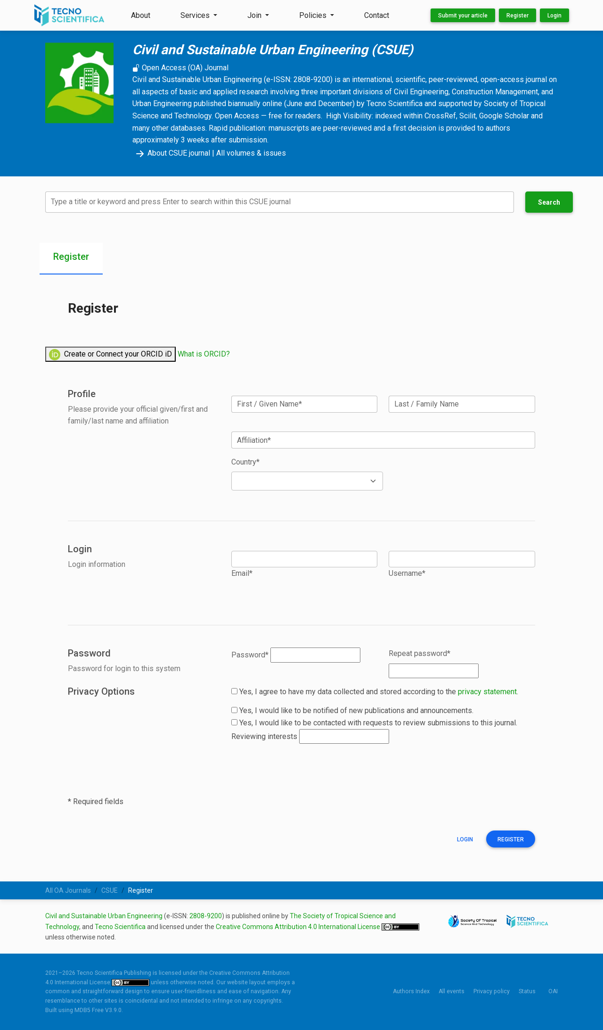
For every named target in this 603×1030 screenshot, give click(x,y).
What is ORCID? (204, 353)
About (140, 15)
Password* (250, 654)
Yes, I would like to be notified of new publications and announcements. (352, 710)
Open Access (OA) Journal (180, 67)
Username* (407, 573)
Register (517, 15)
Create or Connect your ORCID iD (110, 354)
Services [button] (196, 15)
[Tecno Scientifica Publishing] (70, 15)
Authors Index (411, 991)
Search (549, 202)
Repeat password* (419, 653)
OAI (553, 991)
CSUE (109, 890)
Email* (242, 573)
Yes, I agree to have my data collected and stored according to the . (374, 691)
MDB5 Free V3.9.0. (98, 1010)
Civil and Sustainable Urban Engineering (104, 916)
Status (527, 991)
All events (451, 991)
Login (554, 15)
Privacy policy (491, 991)
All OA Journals (68, 890)
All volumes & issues (251, 153)
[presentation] (303, 769)
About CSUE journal (171, 153)
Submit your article (463, 15)
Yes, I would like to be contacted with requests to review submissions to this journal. (374, 722)
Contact (376, 15)
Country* (245, 461)
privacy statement (487, 691)
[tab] (71, 258)
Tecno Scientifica (120, 926)
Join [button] (255, 15)
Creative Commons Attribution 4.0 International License (299, 926)
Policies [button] (313, 15)
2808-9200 (205, 916)
